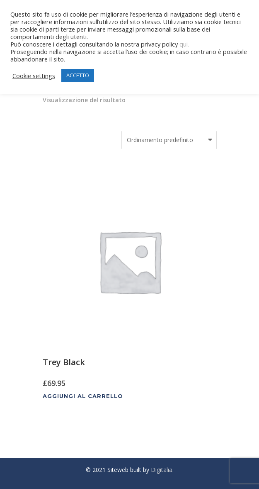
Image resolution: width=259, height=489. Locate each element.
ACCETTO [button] (77, 75)
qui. (184, 44)
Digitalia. (162, 470)
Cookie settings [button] (33, 75)
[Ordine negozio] (169, 140)
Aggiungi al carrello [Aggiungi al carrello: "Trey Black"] (83, 396)
